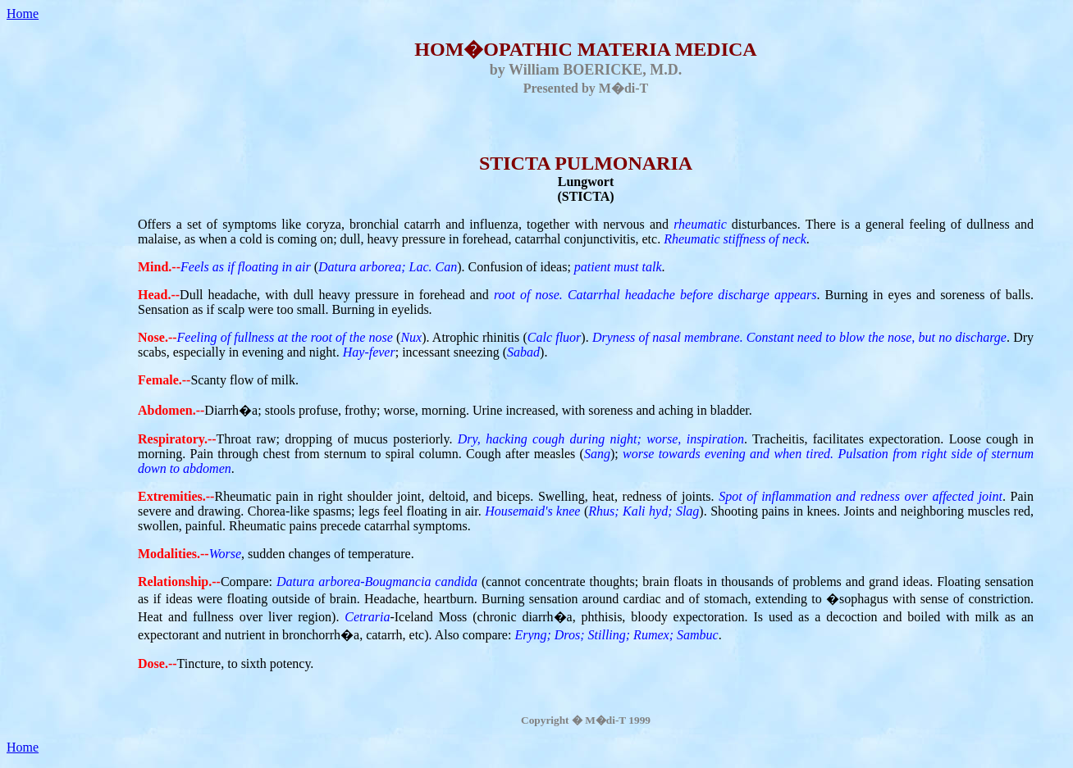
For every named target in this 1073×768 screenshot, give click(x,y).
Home (23, 13)
